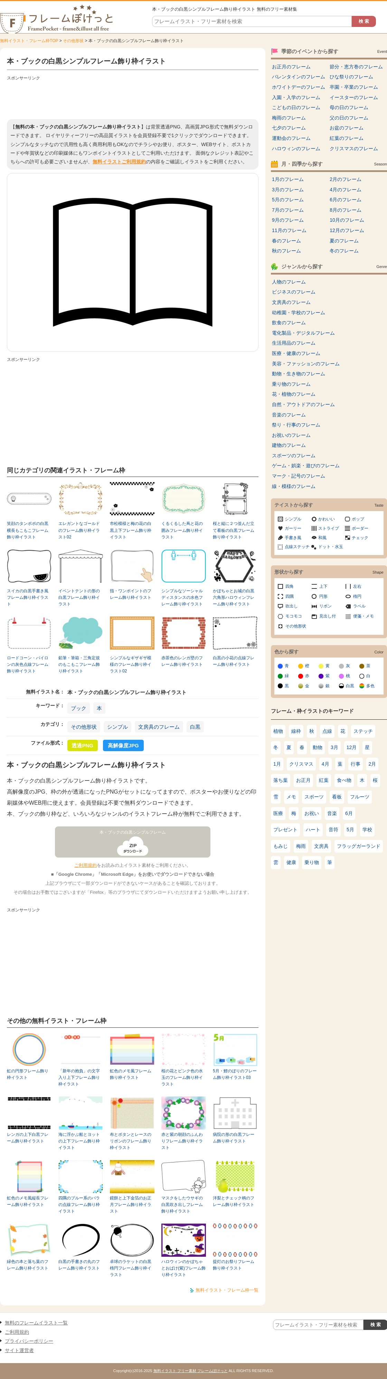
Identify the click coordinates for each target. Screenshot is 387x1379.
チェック (360, 537)
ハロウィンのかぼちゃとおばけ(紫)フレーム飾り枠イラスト (183, 1268)
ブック (78, 708)
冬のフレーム (344, 250)
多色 (370, 685)
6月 (349, 813)
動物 (317, 747)
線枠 (296, 731)
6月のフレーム (345, 199)
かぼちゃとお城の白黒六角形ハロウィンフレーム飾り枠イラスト (233, 597)
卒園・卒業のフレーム (354, 87)
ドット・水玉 (330, 546)
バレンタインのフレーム (298, 76)
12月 (352, 747)
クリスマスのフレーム (354, 148)
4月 (325, 764)
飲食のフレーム (289, 322)
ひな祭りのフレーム (351, 76)
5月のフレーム (288, 199)
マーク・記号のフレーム (298, 476)
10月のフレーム (347, 220)
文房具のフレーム (159, 727)
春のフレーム (286, 240)
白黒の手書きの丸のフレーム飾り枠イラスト (79, 1265)
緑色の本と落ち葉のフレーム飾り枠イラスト (27, 1265)
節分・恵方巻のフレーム (356, 66)
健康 (291, 862)
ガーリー (293, 528)
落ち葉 (280, 780)
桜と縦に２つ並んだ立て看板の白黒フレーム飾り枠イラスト (233, 530)
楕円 (357, 596)
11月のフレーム (289, 230)
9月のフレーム (288, 220)
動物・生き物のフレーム (298, 373)
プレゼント (285, 829)
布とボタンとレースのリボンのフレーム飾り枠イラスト (130, 1141)
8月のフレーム (345, 210)
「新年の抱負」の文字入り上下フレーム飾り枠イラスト (79, 1078)
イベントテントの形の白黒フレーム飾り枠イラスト (79, 597)
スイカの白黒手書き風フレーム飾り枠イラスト (27, 597)
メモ (291, 796)
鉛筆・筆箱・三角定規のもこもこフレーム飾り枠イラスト (79, 664)
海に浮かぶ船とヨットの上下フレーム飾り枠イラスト (79, 1141)
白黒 (195, 727)
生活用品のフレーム (293, 343)
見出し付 (327, 616)
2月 (372, 764)
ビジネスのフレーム (293, 292)
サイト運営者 (19, 1350)
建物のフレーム (289, 445)
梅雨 (301, 846)
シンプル (117, 727)
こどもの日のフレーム (296, 107)
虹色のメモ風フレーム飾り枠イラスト (130, 1074)
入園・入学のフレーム (296, 97)
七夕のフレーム (289, 128)
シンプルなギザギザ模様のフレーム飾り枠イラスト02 (130, 664)
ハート (313, 829)
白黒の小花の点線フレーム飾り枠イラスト (233, 661)
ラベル (359, 606)
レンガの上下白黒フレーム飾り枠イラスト (27, 1137)
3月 (334, 747)
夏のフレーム (344, 240)
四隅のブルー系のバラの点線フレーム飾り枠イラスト (79, 1205)
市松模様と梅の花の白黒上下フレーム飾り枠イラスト (130, 530)
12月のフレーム (347, 230)
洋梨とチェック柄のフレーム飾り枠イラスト (233, 1201)
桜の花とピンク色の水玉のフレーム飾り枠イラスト (182, 1078)
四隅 (289, 596)
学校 (367, 829)
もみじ (280, 846)
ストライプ (328, 528)
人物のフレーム (289, 282)
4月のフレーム (345, 189)
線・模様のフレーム (293, 486)
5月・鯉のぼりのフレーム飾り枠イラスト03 (235, 1074)
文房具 (321, 846)
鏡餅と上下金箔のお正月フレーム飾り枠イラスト (130, 1205)
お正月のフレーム (291, 66)
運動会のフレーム (291, 138)
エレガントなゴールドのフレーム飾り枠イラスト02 (79, 530)
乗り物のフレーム (291, 384)
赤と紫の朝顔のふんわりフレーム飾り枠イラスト (182, 1141)
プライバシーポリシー (29, 1341)
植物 (278, 731)
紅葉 (324, 780)
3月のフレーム (288, 189)
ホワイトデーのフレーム (298, 87)
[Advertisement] (132, 98)
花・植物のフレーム (293, 394)
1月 (277, 764)
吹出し (291, 606)
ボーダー (360, 528)
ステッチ (363, 731)
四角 (289, 586)
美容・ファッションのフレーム (306, 363)
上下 (323, 586)
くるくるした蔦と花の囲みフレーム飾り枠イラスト (182, 530)
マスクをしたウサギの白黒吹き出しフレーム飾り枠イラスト (182, 1205)
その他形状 (73, 40)
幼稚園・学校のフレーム (298, 312)
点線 (327, 731)
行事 (355, 764)
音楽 (332, 813)
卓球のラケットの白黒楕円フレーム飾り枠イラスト (130, 1268)
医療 (278, 813)
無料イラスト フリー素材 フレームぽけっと (190, 1371)
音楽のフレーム (289, 415)
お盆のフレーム (347, 128)
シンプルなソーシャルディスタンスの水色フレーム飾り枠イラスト (182, 597)
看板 (337, 796)
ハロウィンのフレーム (296, 148)
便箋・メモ (363, 616)
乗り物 (311, 862)
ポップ (358, 519)
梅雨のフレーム (289, 118)
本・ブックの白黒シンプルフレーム (133, 832)
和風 (322, 537)
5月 (350, 829)
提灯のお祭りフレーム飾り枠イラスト (233, 1265)
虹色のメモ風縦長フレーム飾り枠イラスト (27, 1201)
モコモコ (293, 616)
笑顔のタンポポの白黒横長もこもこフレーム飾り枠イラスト (27, 530)
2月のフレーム (345, 179)
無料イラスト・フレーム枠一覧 (227, 1290)
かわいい (326, 519)
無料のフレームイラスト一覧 (36, 1322)
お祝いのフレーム (291, 435)
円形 (323, 596)
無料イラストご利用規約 (119, 161)
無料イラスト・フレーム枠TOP (29, 40)
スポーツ (314, 796)
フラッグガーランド (358, 846)
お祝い (311, 813)
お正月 (303, 780)
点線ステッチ (297, 546)
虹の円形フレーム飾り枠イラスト (27, 1074)
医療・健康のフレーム (296, 353)
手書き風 (293, 537)
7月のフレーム (288, 210)
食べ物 (344, 780)
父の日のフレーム (349, 118)
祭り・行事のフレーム (296, 425)
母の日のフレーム (349, 107)
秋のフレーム (286, 250)
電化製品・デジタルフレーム (303, 333)
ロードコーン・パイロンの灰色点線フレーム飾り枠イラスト (27, 664)
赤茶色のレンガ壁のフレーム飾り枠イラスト (182, 661)
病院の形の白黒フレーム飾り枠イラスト (233, 1137)
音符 (333, 829)
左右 (357, 586)
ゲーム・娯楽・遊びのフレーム (306, 465)
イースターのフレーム (354, 97)
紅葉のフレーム (347, 138)
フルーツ (359, 796)
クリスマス (301, 764)
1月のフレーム (288, 179)
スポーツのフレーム (293, 455)
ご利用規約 (85, 865)
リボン (325, 606)
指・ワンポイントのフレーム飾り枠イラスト (130, 594)
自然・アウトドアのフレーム (303, 404)
